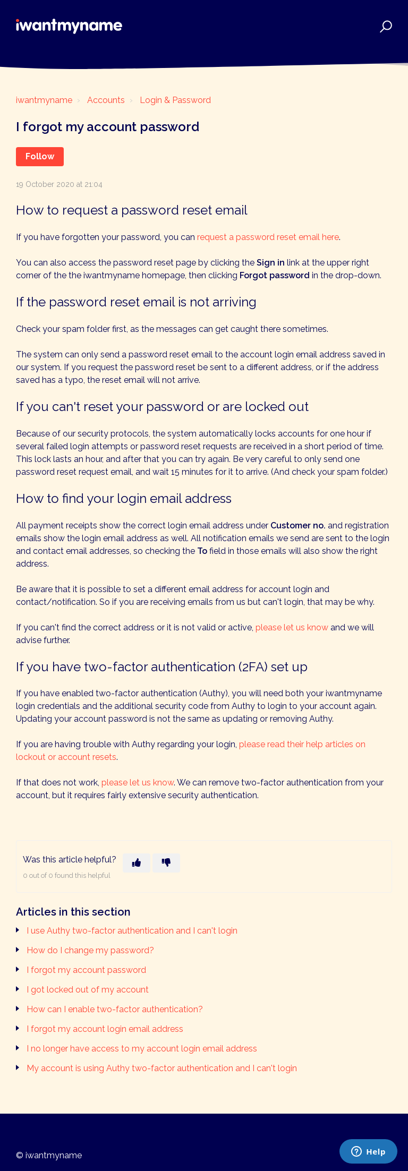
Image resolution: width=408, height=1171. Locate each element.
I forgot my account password (86, 970)
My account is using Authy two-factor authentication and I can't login (162, 1068)
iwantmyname (44, 100)
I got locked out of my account (88, 990)
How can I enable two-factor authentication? (115, 1009)
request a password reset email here (268, 237)
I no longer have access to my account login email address (142, 1049)
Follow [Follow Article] (40, 156)
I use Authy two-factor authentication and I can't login (132, 931)
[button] (384, 26)
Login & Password (175, 100)
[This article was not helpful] (166, 863)
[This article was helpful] (136, 863)
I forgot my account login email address (105, 1029)
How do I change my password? (90, 950)
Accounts (106, 100)
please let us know (292, 627)
